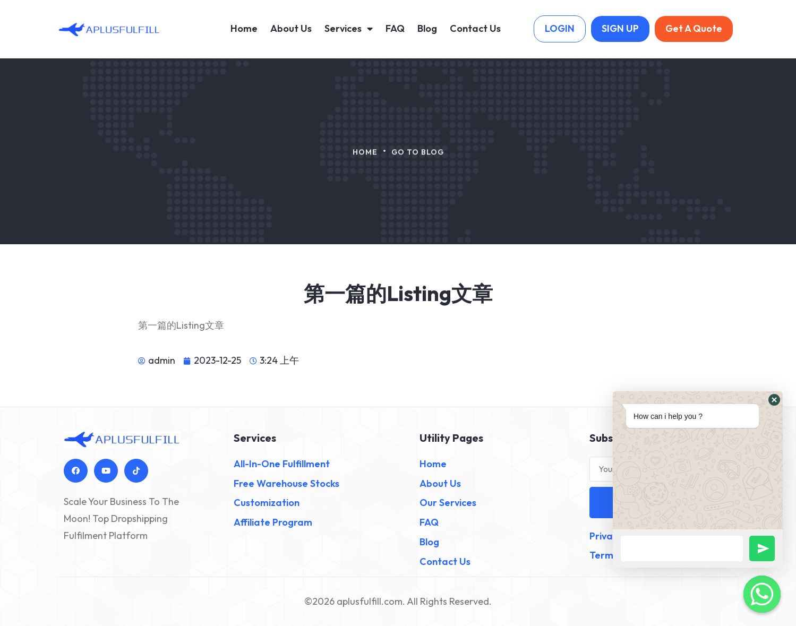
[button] (774, 400)
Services (348, 29)
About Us (291, 28)
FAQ (395, 28)
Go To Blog (417, 156)
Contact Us (475, 28)
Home (244, 28)
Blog (427, 28)
